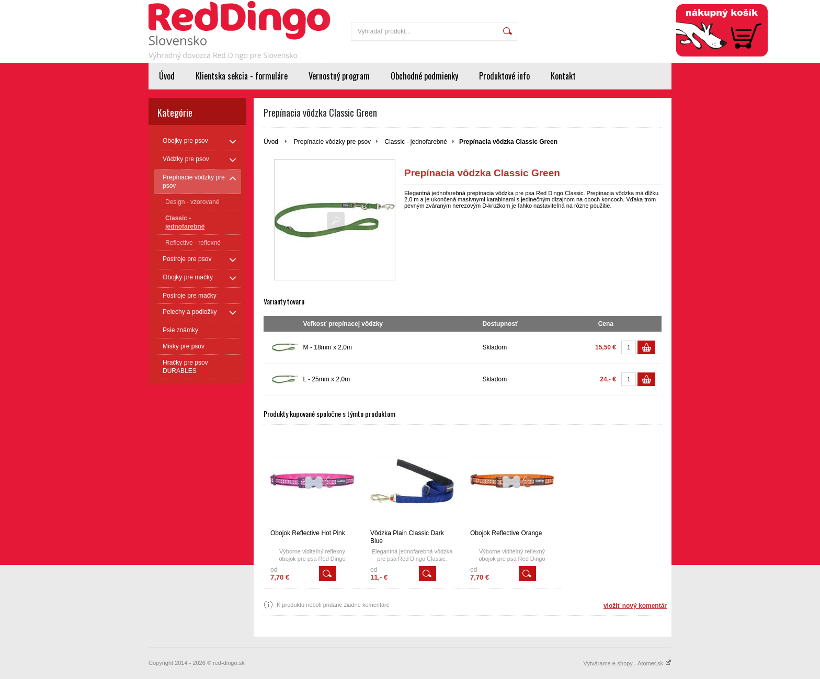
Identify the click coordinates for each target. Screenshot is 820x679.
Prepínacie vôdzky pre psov (332, 141)
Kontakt (563, 76)
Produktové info (504, 76)
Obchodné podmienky (424, 76)
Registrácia (649, 6)
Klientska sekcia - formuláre (242, 76)
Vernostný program (339, 76)
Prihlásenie (603, 6)
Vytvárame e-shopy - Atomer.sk (627, 663)
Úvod (167, 76)
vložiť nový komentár (635, 605)
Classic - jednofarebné (415, 141)
